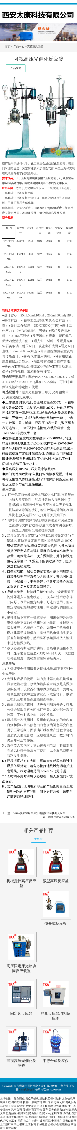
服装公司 (36, 1102)
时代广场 (22, 1117)
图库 (20, 1120)
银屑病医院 (24, 1113)
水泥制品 (42, 1117)
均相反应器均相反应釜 (61, 816)
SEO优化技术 (27, 1089)
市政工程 (42, 1105)
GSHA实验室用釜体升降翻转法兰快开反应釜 (39, 813)
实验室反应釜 (35, 46)
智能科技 (64, 1124)
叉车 (45, 1109)
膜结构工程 (46, 1098)
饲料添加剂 (64, 1117)
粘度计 (27, 1102)
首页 (7, 46)
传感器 (27, 1109)
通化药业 (19, 1098)
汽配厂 (53, 1117)
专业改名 (5, 1109)
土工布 (72, 1105)
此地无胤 (11, 1117)
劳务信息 (54, 1109)
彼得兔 (67, 1113)
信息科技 (11, 1128)
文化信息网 (68, 1098)
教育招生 (11, 1113)
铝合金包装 (54, 1105)
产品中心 (19, 46)
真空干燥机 (32, 1098)
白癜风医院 (38, 1113)
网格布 (33, 1117)
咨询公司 (16, 1102)
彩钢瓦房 (59, 1102)
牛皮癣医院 (44, 1120)
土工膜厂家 (6, 1124)
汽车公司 (16, 1109)
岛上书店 (19, 1124)
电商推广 (56, 1120)
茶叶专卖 (48, 1102)
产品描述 (15, 68)
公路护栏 (53, 1124)
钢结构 (57, 1098)
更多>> (38, 839)
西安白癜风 (69, 1120)
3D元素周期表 (53, 1113)
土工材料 (30, 1124)
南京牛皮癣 (30, 1120)
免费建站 (30, 1105)
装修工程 (5, 1102)
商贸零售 (36, 1109)
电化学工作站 (8, 1105)
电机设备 (71, 1102)
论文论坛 (65, 1109)
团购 (64, 1105)
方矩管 (21, 1105)
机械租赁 (42, 1124)
